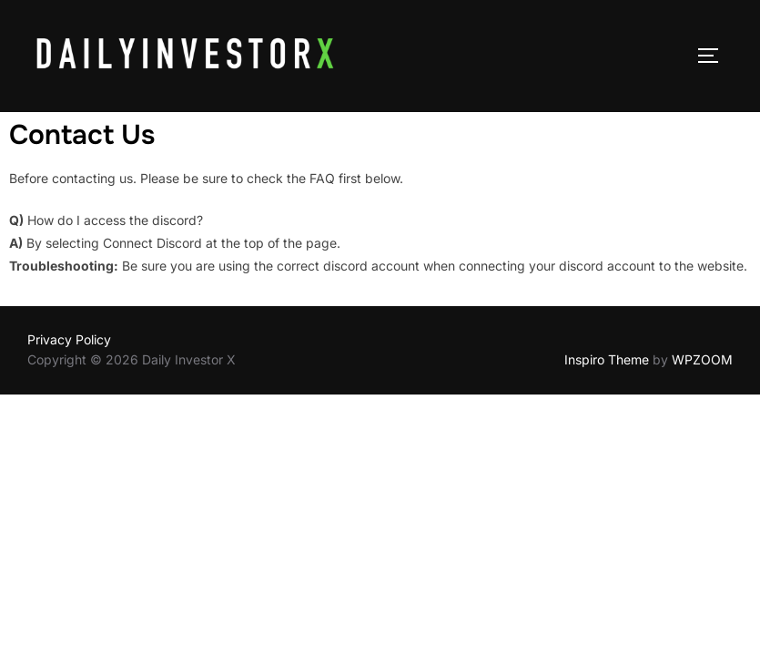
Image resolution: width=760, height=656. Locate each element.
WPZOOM (702, 359)
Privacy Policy (69, 339)
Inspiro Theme (606, 359)
